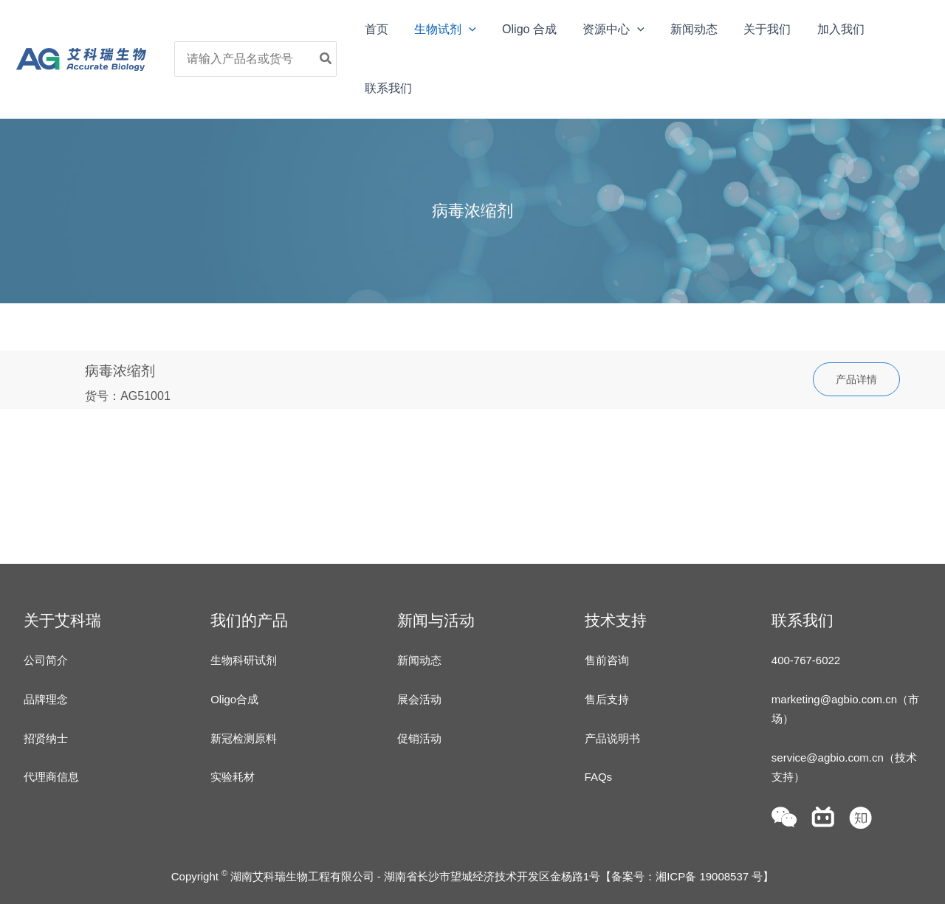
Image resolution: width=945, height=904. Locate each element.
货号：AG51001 (128, 396)
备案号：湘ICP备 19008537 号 (687, 876)
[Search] (330, 59)
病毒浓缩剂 (120, 371)
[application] (469, 29)
